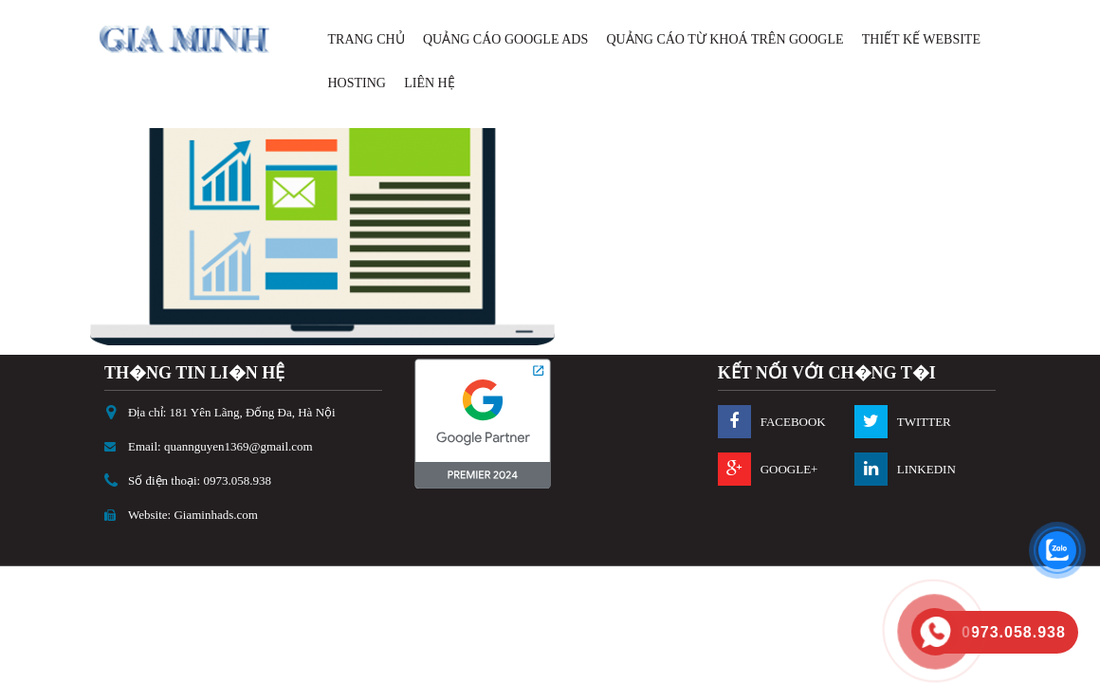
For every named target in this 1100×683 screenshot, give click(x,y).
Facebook (793, 422)
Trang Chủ (366, 39)
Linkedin (926, 469)
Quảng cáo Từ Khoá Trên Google (724, 39)
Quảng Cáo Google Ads (505, 39)
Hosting (357, 83)
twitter (924, 422)
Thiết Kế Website (921, 39)
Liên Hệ (429, 83)
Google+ (789, 469)
